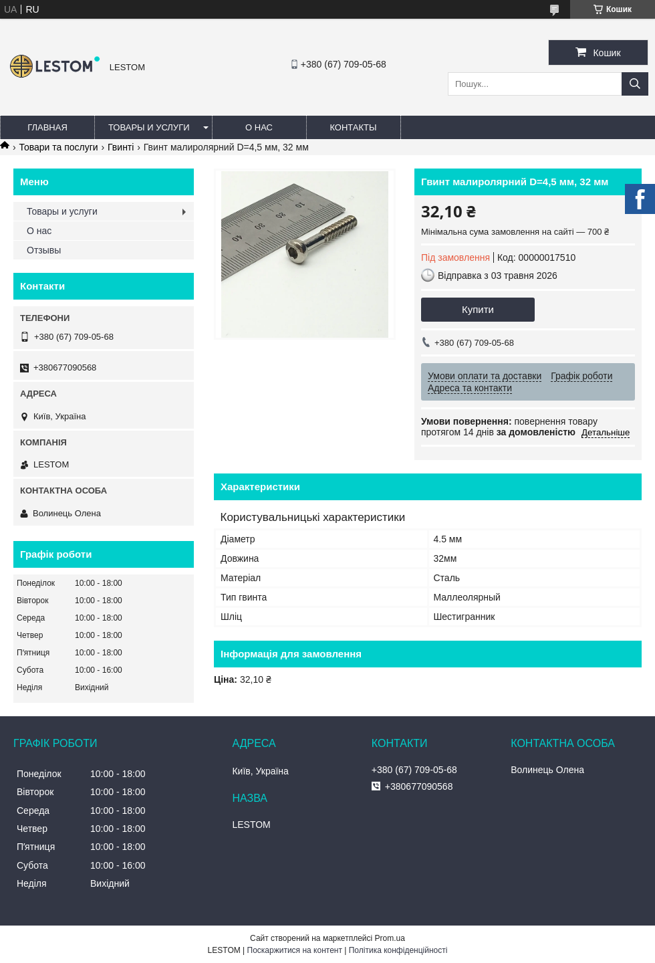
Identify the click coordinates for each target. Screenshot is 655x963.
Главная (47, 127)
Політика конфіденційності (398, 950)
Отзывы (44, 250)
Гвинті (121, 147)
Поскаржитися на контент (294, 950)
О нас (259, 127)
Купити (478, 309)
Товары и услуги (149, 127)
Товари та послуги (58, 147)
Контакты (353, 127)
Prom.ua (390, 938)
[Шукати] (635, 84)
